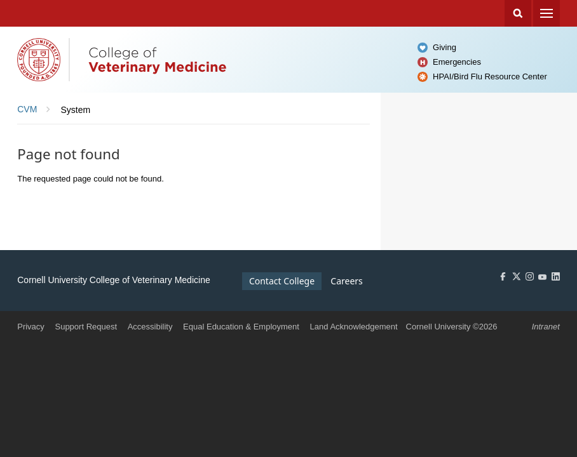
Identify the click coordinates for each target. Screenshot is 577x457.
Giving (444, 47)
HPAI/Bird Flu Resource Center (490, 76)
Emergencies (457, 62)
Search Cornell (518, 13)
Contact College (282, 281)
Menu (546, 13)
